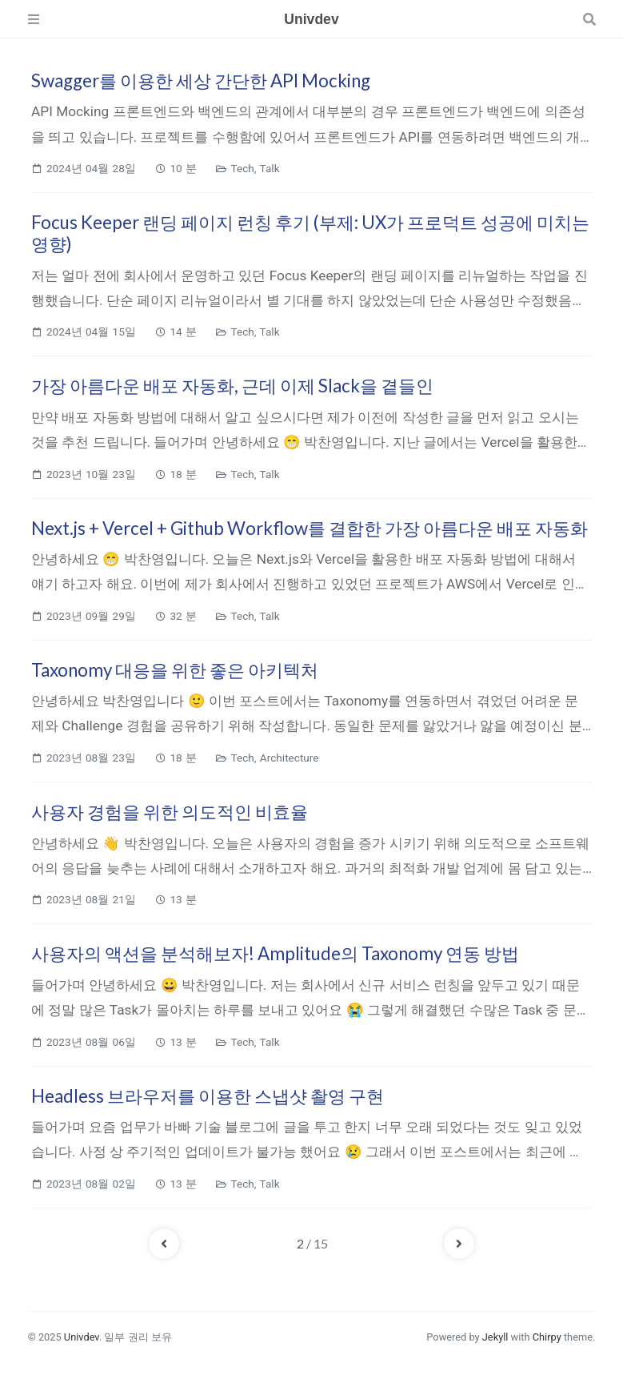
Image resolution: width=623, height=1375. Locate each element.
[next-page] (459, 1244)
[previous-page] (164, 1244)
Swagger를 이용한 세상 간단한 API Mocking (200, 80)
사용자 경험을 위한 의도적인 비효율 (169, 811)
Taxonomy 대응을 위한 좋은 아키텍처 (174, 670)
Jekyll (495, 1337)
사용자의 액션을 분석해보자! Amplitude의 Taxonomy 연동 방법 (275, 953)
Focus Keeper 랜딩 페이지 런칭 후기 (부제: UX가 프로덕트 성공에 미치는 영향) (310, 233)
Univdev (81, 1337)
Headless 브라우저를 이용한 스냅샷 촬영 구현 (207, 1096)
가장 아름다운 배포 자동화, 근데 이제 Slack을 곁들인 (232, 385)
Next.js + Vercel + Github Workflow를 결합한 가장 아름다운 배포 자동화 (309, 528)
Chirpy (547, 1337)
